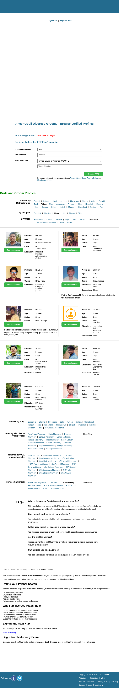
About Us (82, 678)
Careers (82, 685)
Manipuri (71, 207)
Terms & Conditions (78, 178)
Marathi (85, 201)
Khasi (36, 207)
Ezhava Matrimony (46, 437)
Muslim (72, 213)
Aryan (45, 488)
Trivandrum (81, 425)
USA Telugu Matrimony (52, 455)
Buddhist (37, 213)
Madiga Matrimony (64, 446)
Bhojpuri (71, 204)
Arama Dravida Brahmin (53, 485)
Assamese (60, 204)
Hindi (55, 201)
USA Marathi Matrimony (68, 461)
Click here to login (45, 135)
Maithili (62, 207)
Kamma (59, 219)
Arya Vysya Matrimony (37, 434)
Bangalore (32, 422)
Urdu (51, 204)
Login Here (52, 21)
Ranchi (91, 425)
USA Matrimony (34, 455)
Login (90, 685)
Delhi (62, 422)
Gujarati (46, 201)
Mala (74, 219)
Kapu (67, 219)
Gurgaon (31, 428)
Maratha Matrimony (35, 449)
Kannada (63, 201)
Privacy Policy (92, 178)
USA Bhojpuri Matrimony (48, 473)
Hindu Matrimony (9, 632)
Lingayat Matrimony (47, 446)
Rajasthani (82, 207)
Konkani (45, 207)
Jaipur (39, 425)
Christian (47, 213)
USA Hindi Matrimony (47, 461)
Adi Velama (55, 482)
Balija (69, 222)
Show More (93, 219)
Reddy (61, 222)
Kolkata (78, 422)
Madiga (82, 219)
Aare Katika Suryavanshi (37, 482)
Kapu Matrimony (52, 440)
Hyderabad (52, 422)
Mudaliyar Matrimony (54, 449)
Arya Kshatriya (33, 488)
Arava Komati (71, 485)
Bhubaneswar (61, 425)
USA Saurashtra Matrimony (49, 470)
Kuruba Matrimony (54, 443)
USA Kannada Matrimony (49, 458)
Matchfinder (104, 674)
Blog (103, 678)
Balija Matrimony (54, 434)
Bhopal (72, 425)
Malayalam (74, 201)
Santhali (93, 207)
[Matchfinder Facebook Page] (13, 678)
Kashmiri (99, 204)
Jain (64, 213)
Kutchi (53, 207)
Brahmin (49, 219)
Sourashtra (59, 428)
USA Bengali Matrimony (60, 464)
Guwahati (49, 428)
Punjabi (102, 201)
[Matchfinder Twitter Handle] (19, 678)
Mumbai (69, 422)
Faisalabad (48, 425)
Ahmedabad (89, 422)
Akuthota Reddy (34, 485)
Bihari (80, 204)
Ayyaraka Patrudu (57, 488)
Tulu (101, 207)
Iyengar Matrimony (63, 437)
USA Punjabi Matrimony (38, 464)
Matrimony (99, 685)
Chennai (42, 422)
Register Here (65, 21)
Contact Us (94, 678)
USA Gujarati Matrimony (53, 467)
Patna (40, 428)
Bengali (37, 201)
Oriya (93, 201)
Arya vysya (38, 219)
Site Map (114, 681)
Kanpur (31, 425)
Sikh (79, 213)
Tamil (36, 204)
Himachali (89, 204)
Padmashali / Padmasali (46, 222)
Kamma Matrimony (35, 440)
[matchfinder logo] (14, 6)
